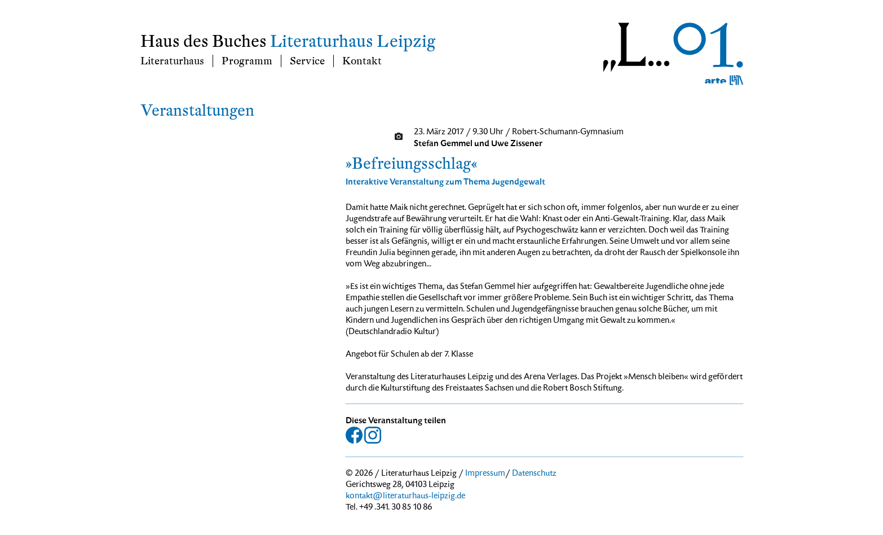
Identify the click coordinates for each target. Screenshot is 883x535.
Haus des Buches (203, 41)
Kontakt (362, 61)
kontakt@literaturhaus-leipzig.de (405, 496)
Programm (247, 61)
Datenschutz (534, 474)
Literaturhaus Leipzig (352, 41)
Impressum (485, 474)
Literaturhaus (172, 61)
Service (307, 61)
